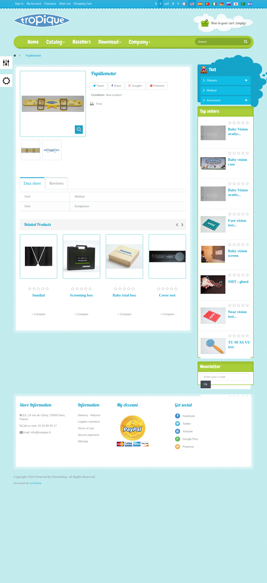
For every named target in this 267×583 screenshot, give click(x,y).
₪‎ (173, 3)
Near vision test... (237, 327)
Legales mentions (89, 523)
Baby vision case (237, 175)
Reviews (57, 183)
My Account (34, 3)
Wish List (65, 3)
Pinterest (157, 85)
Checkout (50, 3)
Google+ (136, 85)
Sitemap (83, 543)
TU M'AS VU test (239, 357)
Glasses (212, 81)
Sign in (19, 3)
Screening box (81, 295)
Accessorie (214, 101)
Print (99, 103)
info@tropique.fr (41, 534)
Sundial (38, 295)
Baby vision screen (237, 266)
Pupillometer (238, 416)
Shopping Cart (82, 3)
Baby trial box (124, 295)
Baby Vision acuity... (238, 144)
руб (166, 3)
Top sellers (209, 123)
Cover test (167, 295)
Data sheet (32, 183)
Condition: (98, 94)
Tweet (98, 85)
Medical (212, 91)
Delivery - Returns (89, 517)
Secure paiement (88, 536)
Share (116, 85)
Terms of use (86, 530)
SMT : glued (238, 295)
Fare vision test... (237, 236)
